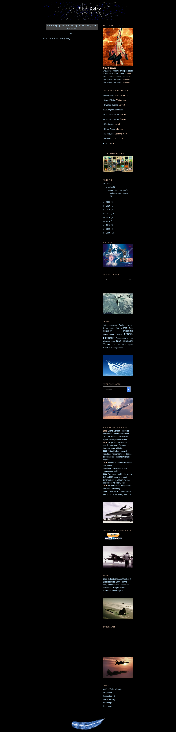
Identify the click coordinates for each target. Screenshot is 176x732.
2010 (108, 229)
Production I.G (109, 696)
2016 (108, 217)
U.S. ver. (116, 345)
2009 (108, 233)
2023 (108, 184)
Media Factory (109, 699)
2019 (108, 206)
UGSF (124, 345)
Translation (127, 341)
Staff (118, 341)
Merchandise (108, 334)
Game (124, 328)
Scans (113, 341)
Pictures (108, 338)
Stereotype (107, 703)
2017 (108, 213)
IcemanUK (107, 331)
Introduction (128, 331)
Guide (131, 328)
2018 (108, 210)
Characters (129, 325)
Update (130, 345)
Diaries (107, 139)
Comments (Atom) (62, 38)
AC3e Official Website (112, 689)
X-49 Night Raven (117, 348)
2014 (108, 221)
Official (128, 334)
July (110, 187)
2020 (108, 202)
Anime (105, 325)
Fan (117, 328)
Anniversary (113, 325)
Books (121, 325)
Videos (106, 347)
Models (119, 334)
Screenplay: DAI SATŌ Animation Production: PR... (118, 193)
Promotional (121, 338)
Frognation (107, 693)
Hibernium (107, 706)
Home (71, 33)
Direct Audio (109, 328)
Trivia (107, 344)
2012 (108, 225)
